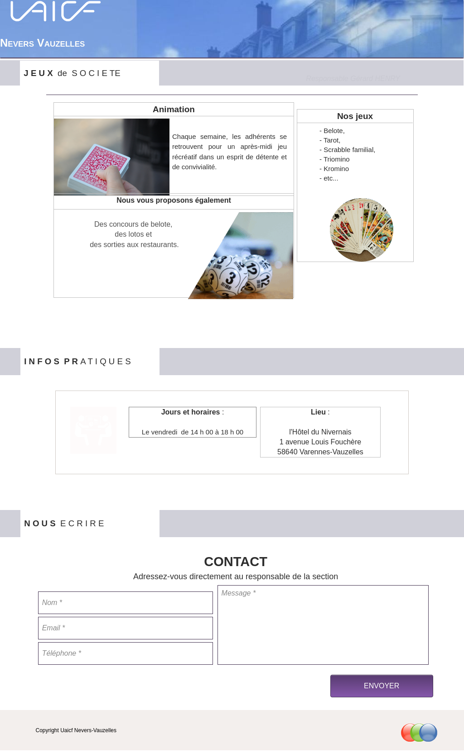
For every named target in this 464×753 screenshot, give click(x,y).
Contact (429, 43)
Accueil (319, 43)
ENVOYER (381, 686)
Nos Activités (372, 43)
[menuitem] (319, 43)
